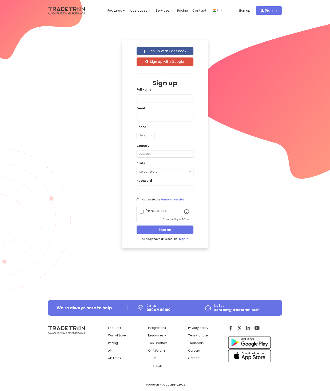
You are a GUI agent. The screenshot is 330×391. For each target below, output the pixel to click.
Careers (194, 350)
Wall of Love (117, 335)
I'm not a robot (157, 211)
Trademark (196, 343)
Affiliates (114, 358)
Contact (199, 10)
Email (141, 108)
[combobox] (145, 135)
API (110, 350)
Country (143, 146)
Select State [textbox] (148, 171)
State (141, 163)
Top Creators (158, 343)
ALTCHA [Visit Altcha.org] (184, 219)
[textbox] (144, 135)
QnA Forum (156, 350)
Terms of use (198, 335)
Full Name (144, 89)
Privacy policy (198, 328)
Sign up (165, 229)
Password (144, 181)
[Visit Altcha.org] (186, 211)
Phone (141, 127)
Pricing (182, 10)
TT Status (155, 366)
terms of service (172, 200)
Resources (157, 335)
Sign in (183, 239)
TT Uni (152, 358)
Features (114, 328)
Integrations (157, 328)
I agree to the (162, 200)
